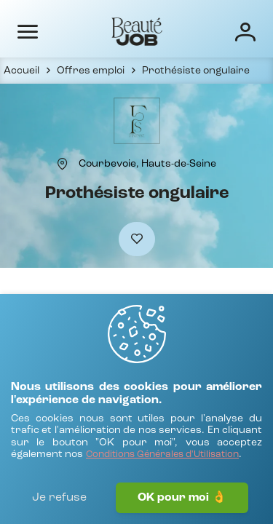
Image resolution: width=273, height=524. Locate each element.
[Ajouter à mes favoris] (137, 239)
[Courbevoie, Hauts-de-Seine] (147, 164)
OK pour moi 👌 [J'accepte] (182, 498)
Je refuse (59, 498)
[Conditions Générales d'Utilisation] (162, 455)
